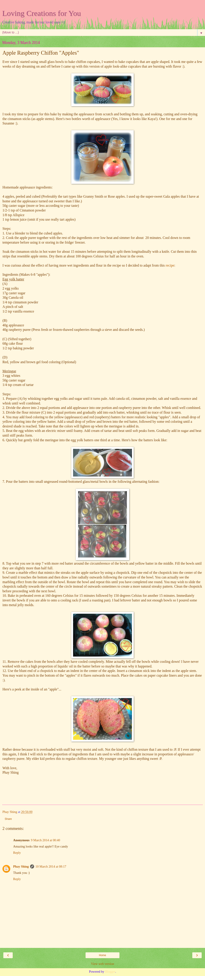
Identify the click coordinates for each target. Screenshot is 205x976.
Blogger (110, 971)
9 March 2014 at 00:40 (45, 840)
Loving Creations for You (41, 13)
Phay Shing (21, 866)
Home (102, 955)
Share (8, 819)
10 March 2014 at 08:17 (50, 866)
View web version (102, 964)
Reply (17, 852)
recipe (170, 265)
